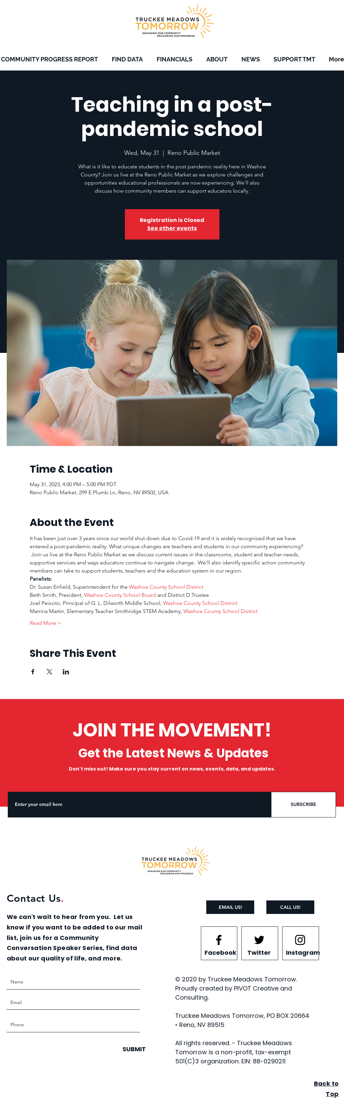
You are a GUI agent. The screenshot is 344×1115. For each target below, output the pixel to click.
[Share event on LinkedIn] (66, 671)
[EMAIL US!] (230, 907)
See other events (172, 228)
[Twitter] (259, 952)
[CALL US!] (290, 907)
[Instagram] (303, 952)
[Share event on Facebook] (33, 671)
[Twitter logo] (259, 940)
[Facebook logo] (219, 940)
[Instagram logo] (300, 940)
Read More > (45, 623)
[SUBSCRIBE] (303, 804)
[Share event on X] (49, 671)
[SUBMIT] (133, 1049)
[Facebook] (220, 952)
